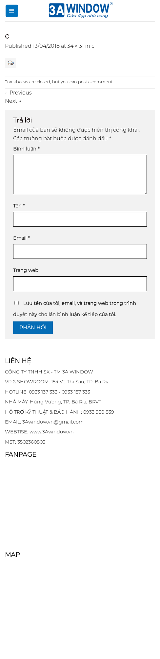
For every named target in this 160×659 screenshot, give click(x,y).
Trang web (25, 270)
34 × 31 (75, 46)
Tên (19, 206)
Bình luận (26, 149)
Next (13, 101)
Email (21, 238)
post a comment (95, 81)
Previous (18, 93)
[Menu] (12, 11)
